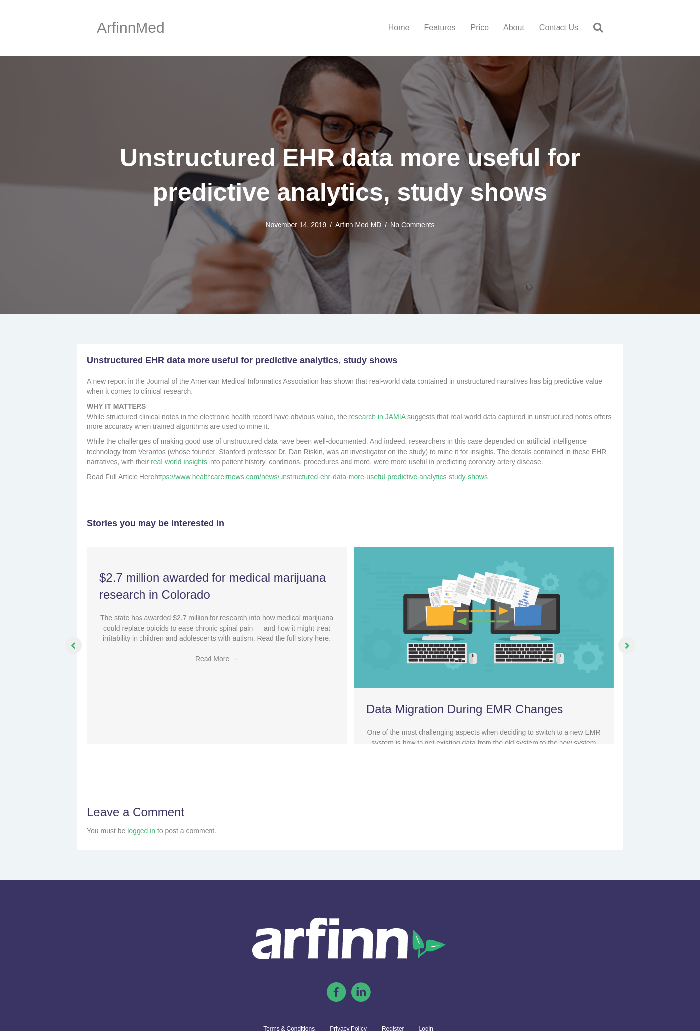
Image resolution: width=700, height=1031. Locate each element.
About (513, 27)
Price (480, 27)
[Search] (594, 27)
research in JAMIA (377, 417)
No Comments (412, 225)
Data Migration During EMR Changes (464, 709)
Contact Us (558, 27)
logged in (141, 831)
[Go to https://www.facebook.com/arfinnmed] (336, 992)
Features (439, 27)
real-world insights (179, 462)
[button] (73, 645)
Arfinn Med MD (358, 225)
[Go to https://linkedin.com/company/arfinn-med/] (361, 992)
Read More (216, 659)
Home (399, 27)
